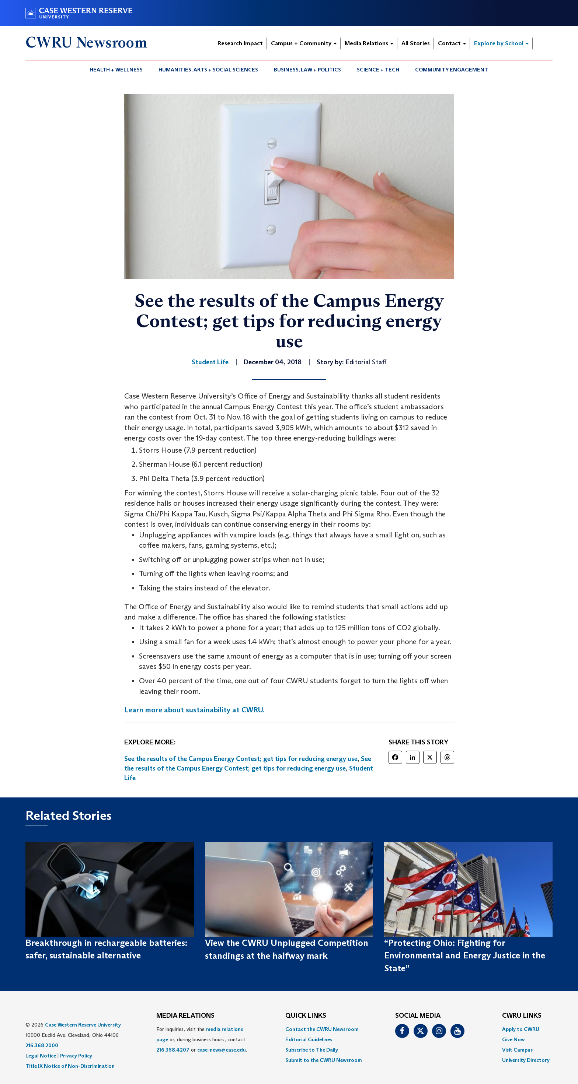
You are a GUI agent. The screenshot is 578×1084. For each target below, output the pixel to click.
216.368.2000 (41, 1045)
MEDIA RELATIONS (185, 1016)
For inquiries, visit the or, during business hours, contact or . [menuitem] (201, 1039)
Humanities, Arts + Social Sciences (208, 69)
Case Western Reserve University (83, 1024)
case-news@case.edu (221, 1049)
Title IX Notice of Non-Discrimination (70, 1066)
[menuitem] (116, 69)
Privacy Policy (76, 1055)
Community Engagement (451, 69)
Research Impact (240, 43)
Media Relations (369, 43)
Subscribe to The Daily (311, 1049)
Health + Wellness (116, 69)
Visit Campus (517, 1049)
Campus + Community (304, 43)
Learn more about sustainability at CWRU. (194, 709)
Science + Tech (378, 69)
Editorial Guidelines (308, 1039)
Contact (452, 43)
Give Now (513, 1039)
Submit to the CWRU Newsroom (323, 1060)
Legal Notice (40, 1055)
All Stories (415, 43)
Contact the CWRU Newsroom (322, 1029)
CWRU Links (522, 1016)
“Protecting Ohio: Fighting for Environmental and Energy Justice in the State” (464, 955)
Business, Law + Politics (307, 69)
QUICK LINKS (305, 1016)
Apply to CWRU (520, 1029)
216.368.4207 (172, 1049)
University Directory (526, 1060)
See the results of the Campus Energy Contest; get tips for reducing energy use (241, 759)
